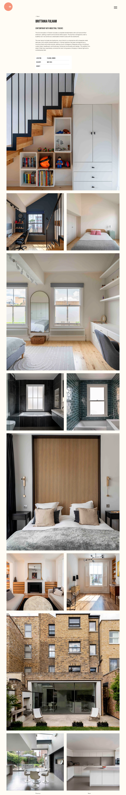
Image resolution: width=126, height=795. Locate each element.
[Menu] (115, 7)
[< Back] (41, 16)
